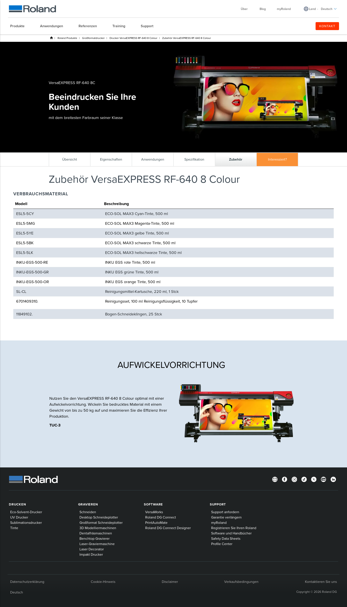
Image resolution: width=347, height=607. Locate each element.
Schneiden (87, 511)
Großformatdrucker (93, 38)
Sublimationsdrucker (26, 522)
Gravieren (88, 504)
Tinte (14, 527)
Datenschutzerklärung (27, 581)
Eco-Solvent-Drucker (26, 511)
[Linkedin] (333, 479)
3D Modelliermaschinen (97, 527)
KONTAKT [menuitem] (327, 26)
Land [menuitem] (312, 9)
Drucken (17, 504)
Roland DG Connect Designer (168, 527)
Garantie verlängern (226, 517)
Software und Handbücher (231, 533)
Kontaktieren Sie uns (321, 581)
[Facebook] (284, 479)
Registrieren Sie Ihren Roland (233, 527)
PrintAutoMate (156, 522)
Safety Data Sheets (225, 538)
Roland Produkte (67, 38)
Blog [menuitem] (263, 9)
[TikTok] (304, 479)
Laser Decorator (91, 549)
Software (153, 504)
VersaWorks (154, 511)
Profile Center (221, 543)
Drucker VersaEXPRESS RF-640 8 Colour (133, 38)
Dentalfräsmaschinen (95, 533)
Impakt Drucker (91, 554)
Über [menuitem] (246, 9)
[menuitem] (19, 26)
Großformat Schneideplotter (101, 522)
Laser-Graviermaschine (97, 543)
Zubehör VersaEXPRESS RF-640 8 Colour (186, 38)
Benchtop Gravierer (94, 538)
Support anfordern (225, 511)
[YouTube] (323, 479)
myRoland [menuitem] (284, 9)
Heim (51, 37)
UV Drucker (19, 517)
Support (218, 504)
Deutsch (16, 592)
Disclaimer (170, 581)
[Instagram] (294, 479)
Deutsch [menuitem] (329, 9)
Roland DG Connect (160, 517)
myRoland (219, 522)
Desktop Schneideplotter (98, 517)
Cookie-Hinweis (103, 581)
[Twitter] (313, 479)
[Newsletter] (275, 479)
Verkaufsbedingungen (241, 581)
